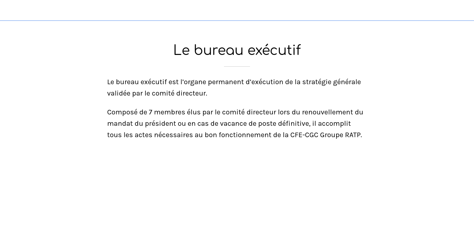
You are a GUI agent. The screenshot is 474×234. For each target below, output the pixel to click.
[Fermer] (13, 10)
